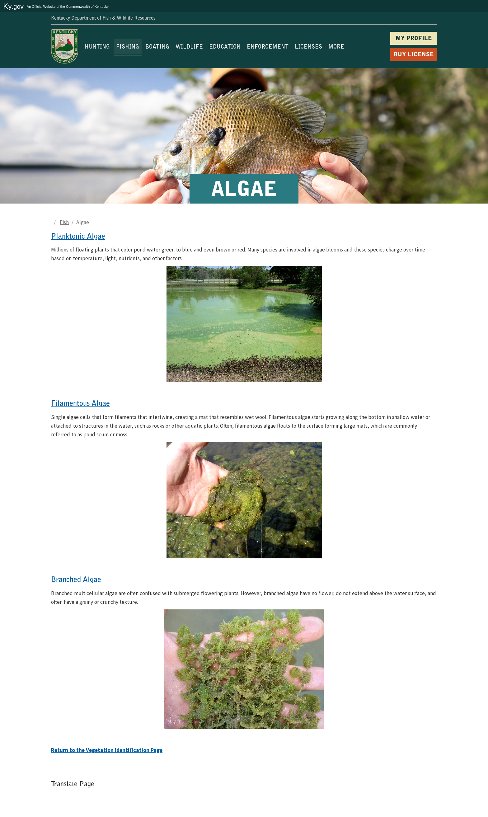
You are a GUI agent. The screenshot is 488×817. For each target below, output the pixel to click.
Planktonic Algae (78, 237)
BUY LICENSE (414, 55)
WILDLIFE (189, 47)
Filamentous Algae (80, 404)
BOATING (157, 47)
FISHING (127, 47)
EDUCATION (225, 47)
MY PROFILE (414, 39)
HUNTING (97, 47)
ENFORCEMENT (268, 47)
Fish (64, 222)
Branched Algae (76, 580)
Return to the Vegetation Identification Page (106, 750)
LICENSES (308, 47)
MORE (336, 47)
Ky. (13, 6)
